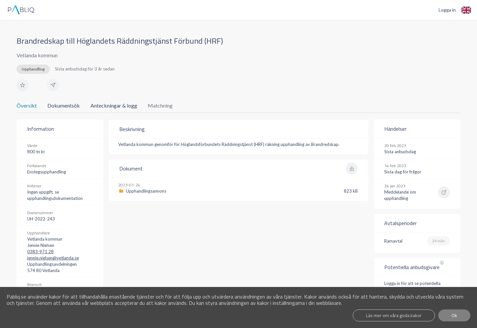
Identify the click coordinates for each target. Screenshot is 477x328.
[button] (22, 85)
